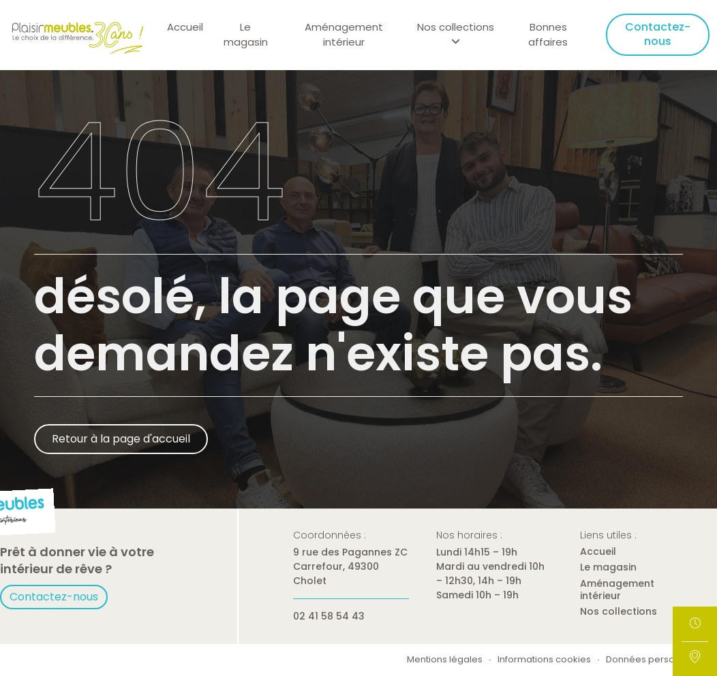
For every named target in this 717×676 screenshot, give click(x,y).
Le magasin (246, 35)
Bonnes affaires (548, 35)
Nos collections (618, 611)
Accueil (185, 27)
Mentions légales (445, 660)
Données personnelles (656, 660)
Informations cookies (544, 660)
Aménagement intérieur (344, 35)
